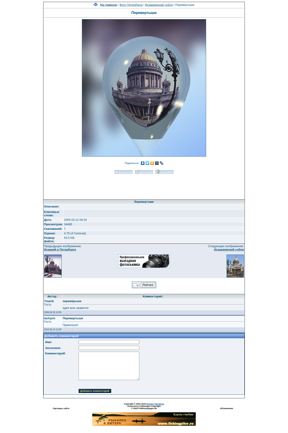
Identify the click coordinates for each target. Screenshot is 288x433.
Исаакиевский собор (159, 5)
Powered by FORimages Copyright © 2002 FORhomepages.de (144, 407)
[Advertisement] (144, 185)
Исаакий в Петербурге (60, 249)
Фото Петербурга (130, 5)
